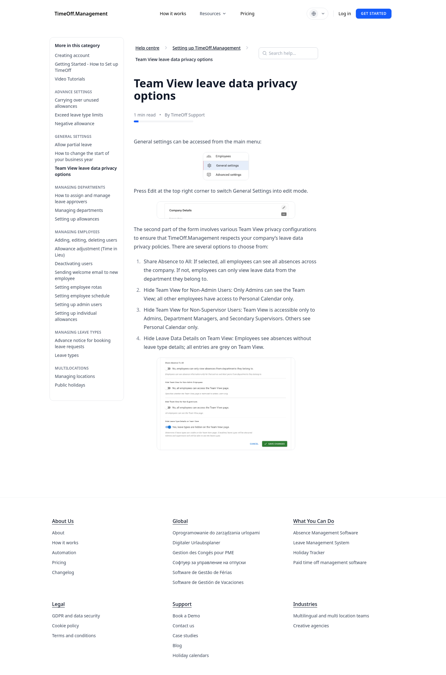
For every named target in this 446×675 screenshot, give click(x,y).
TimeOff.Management (81, 13)
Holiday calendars (191, 655)
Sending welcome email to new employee (86, 275)
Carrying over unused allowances (77, 103)
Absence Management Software (325, 533)
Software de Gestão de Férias (202, 572)
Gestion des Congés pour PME (203, 552)
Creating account (72, 55)
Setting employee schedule (82, 296)
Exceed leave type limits (79, 115)
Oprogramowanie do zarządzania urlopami (216, 533)
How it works (173, 13)
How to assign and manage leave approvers (82, 198)
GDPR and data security (76, 616)
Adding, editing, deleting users (86, 240)
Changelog (63, 572)
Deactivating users (74, 263)
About (58, 533)
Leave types (67, 355)
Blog (177, 645)
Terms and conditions (74, 635)
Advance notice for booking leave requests (83, 343)
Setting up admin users (78, 304)
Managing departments (79, 210)
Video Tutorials (70, 79)
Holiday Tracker (309, 552)
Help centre (147, 48)
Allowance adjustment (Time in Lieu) (86, 252)
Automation (64, 552)
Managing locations (75, 376)
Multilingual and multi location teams (331, 616)
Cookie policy (65, 626)
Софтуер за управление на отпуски (209, 562)
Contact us (183, 626)
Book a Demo (186, 616)
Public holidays (70, 385)
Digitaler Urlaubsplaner (196, 543)
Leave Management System (321, 543)
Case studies (185, 635)
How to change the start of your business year (82, 156)
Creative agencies (311, 626)
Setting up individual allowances (76, 316)
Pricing (247, 13)
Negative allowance (74, 123)
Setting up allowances (77, 219)
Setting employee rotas (78, 287)
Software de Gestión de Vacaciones (208, 582)
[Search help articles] (288, 53)
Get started (374, 13)
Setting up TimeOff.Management (207, 48)
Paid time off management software (330, 562)
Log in (345, 13)
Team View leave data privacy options (86, 171)
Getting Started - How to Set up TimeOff (86, 67)
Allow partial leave (73, 144)
